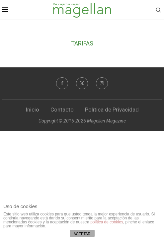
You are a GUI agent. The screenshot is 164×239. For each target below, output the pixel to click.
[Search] (158, 10)
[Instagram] (102, 83)
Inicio (32, 109)
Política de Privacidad (112, 109)
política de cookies (106, 222)
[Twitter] (82, 83)
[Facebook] (62, 83)
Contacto (62, 109)
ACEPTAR (81, 234)
